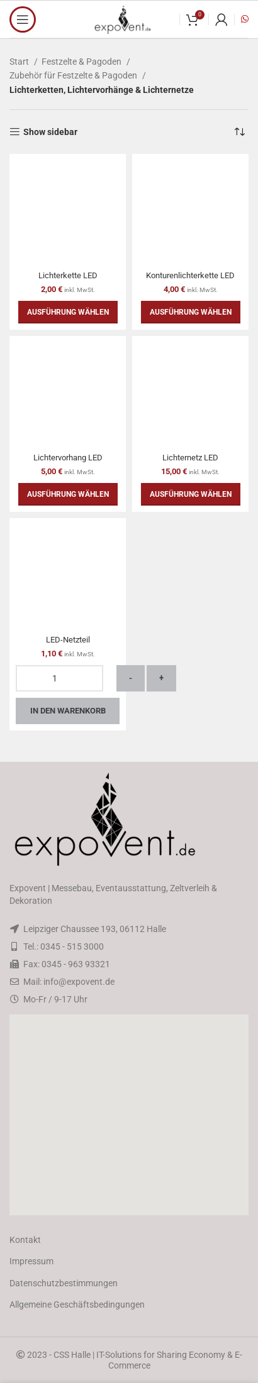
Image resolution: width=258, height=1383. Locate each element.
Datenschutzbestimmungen (63, 1283)
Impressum (31, 1261)
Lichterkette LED (68, 275)
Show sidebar (50, 132)
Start (20, 62)
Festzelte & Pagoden (82, 62)
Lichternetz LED (190, 457)
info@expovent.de (79, 982)
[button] (129, 1115)
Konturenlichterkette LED (190, 275)
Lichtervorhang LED (68, 457)
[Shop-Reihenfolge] (239, 131)
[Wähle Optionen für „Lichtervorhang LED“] (68, 494)
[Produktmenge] (59, 678)
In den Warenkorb (68, 710)
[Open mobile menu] (22, 19)
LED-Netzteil (68, 639)
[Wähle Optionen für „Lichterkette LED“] (68, 312)
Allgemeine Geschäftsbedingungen (77, 1304)
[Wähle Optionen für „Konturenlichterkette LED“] (190, 312)
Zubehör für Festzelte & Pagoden (74, 75)
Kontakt (25, 1240)
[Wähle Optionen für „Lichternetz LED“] (190, 494)
